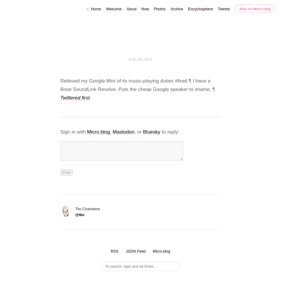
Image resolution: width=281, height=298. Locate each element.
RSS (115, 255)
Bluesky (152, 132)
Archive (177, 9)
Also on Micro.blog (255, 9)
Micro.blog (98, 132)
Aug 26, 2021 (140, 59)
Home (93, 9)
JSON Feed (135, 255)
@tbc (80, 218)
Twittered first (75, 98)
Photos (160, 9)
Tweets (224, 9)
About (131, 9)
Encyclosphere (200, 9)
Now (145, 9)
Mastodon (124, 132)
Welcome (114, 9)
